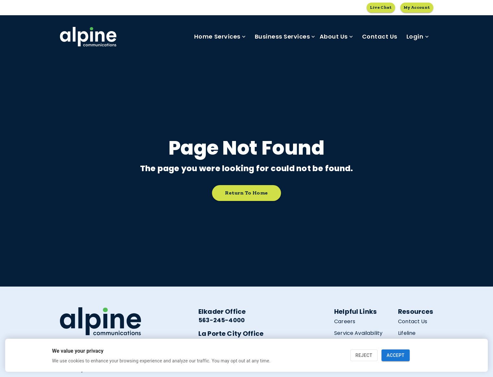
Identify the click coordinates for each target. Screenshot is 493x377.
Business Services (285, 36)
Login (417, 36)
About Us (336, 36)
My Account (416, 8)
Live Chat (381, 8)
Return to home (246, 193)
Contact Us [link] (380, 36)
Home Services (220, 36)
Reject (364, 355)
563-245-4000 (221, 320)
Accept (395, 355)
